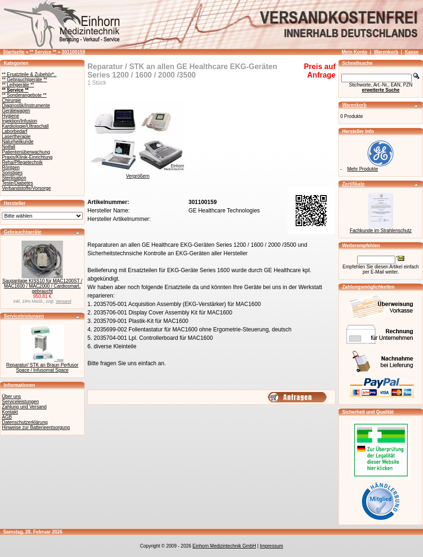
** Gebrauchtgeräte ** (24, 79)
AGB (7, 417)
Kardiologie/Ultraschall (25, 126)
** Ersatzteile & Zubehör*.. (29, 74)
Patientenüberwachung (26, 152)
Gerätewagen (16, 110)
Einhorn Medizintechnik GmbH (224, 546)
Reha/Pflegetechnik (22, 162)
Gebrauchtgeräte (22, 232)
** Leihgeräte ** (18, 84)
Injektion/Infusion (19, 121)
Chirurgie (11, 100)
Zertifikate (353, 184)
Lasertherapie (16, 136)
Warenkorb (386, 52)
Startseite (14, 52)
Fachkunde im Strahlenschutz (381, 230)
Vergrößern (138, 174)
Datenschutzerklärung (24, 422)
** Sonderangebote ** (24, 95)
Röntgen (11, 167)
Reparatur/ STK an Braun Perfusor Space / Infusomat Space (42, 367)
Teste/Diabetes (17, 183)
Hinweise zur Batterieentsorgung (36, 427)
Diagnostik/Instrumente (26, 105)
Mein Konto (354, 52)
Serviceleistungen (24, 316)
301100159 (73, 52)
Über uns (11, 396)
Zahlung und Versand (24, 406)
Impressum (271, 546)
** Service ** (43, 52)
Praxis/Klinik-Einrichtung (27, 157)
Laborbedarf (14, 131)
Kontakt (10, 412)
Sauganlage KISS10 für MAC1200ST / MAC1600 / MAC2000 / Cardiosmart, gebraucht (42, 286)
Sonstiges (12, 172)
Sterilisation (14, 177)
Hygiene (10, 115)
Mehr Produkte (362, 169)
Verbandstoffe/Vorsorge (26, 188)
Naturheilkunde (17, 141)
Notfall (8, 146)
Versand (63, 301)
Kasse (411, 52)
